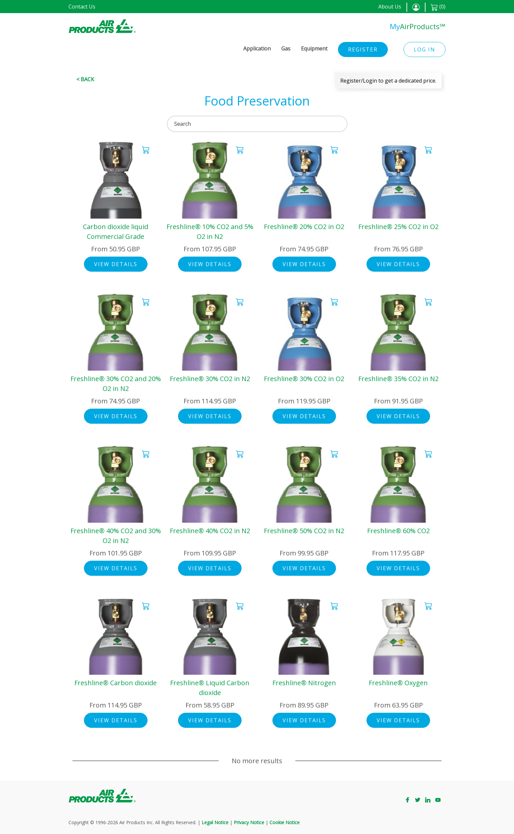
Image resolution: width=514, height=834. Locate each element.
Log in (424, 49)
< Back (85, 79)
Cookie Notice (284, 822)
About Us (389, 6)
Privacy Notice (249, 822)
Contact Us (82, 6)
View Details (115, 264)
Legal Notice (215, 822)
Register (363, 49)
